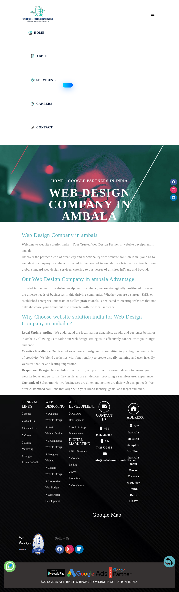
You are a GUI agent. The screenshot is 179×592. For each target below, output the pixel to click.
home (57, 181)
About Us (28, 421)
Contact (41, 127)
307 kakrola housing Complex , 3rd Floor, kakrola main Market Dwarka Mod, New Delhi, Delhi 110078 (134, 464)
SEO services (78, 451)
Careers (41, 103)
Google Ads (76, 485)
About (39, 56)
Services (41, 80)
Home (36, 32)
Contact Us (29, 428)
